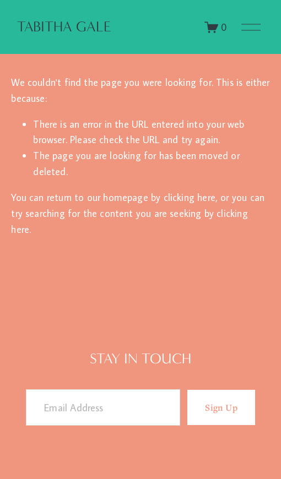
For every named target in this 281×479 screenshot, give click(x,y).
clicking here (189, 197)
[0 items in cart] (215, 27)
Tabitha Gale (64, 26)
